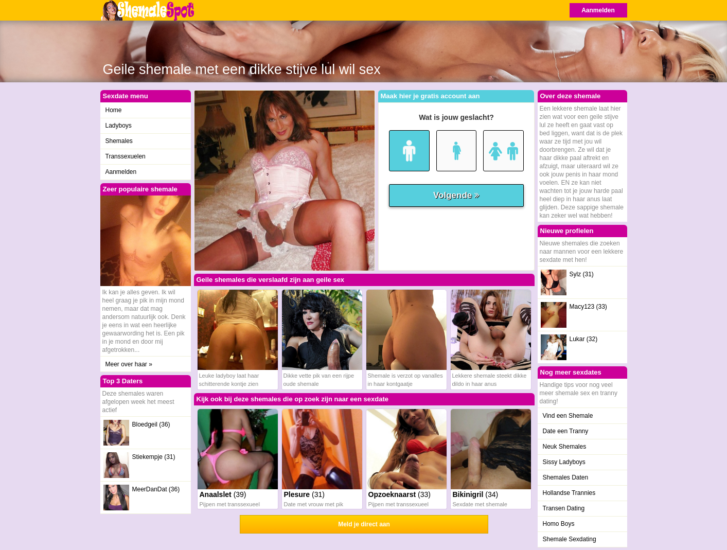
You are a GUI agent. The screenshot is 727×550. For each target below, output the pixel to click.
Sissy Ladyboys (564, 462)
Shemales (119, 141)
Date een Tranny (566, 431)
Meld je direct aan (364, 524)
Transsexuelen (125, 156)
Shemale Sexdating (569, 539)
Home (113, 110)
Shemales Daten (566, 477)
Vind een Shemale (568, 415)
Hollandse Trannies (569, 492)
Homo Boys (559, 523)
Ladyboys (118, 125)
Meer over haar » (128, 364)
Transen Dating (564, 508)
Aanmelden (598, 10)
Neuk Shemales (565, 446)
